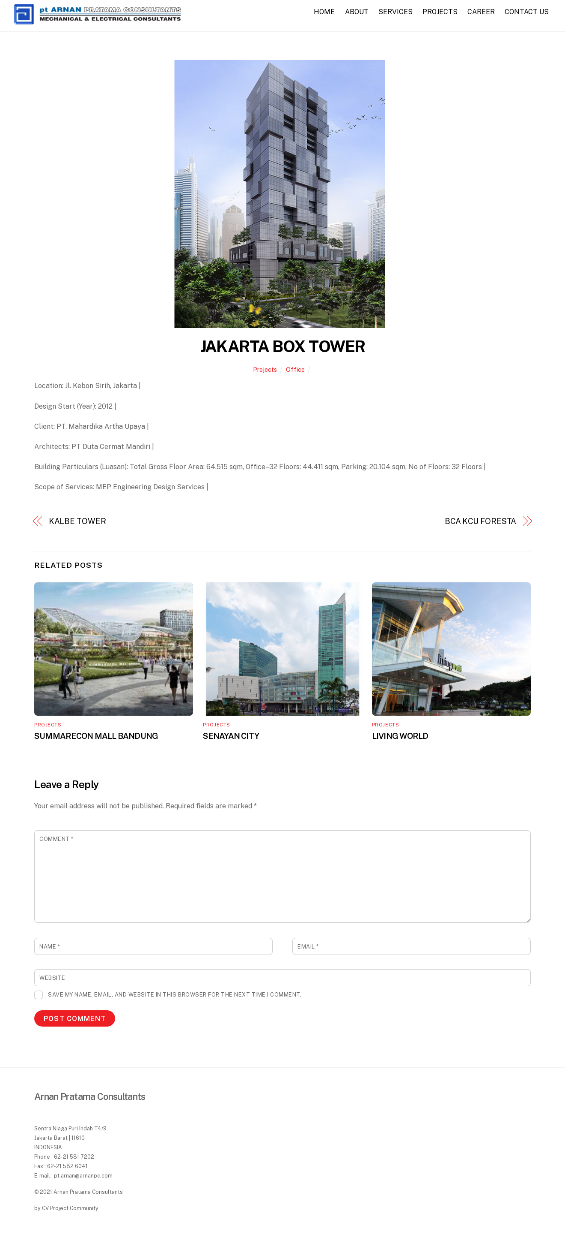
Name (49, 946)
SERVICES (395, 12)
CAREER (481, 12)
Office (295, 369)
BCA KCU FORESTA (481, 521)
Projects (265, 369)
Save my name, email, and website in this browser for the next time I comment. (174, 994)
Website (52, 978)
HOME (324, 12)
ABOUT (357, 12)
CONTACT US (527, 12)
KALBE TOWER (77, 521)
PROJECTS (440, 12)
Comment (56, 839)
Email (308, 946)
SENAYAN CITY (231, 736)
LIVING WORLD (400, 736)
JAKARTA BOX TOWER (282, 346)
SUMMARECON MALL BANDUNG (96, 736)
